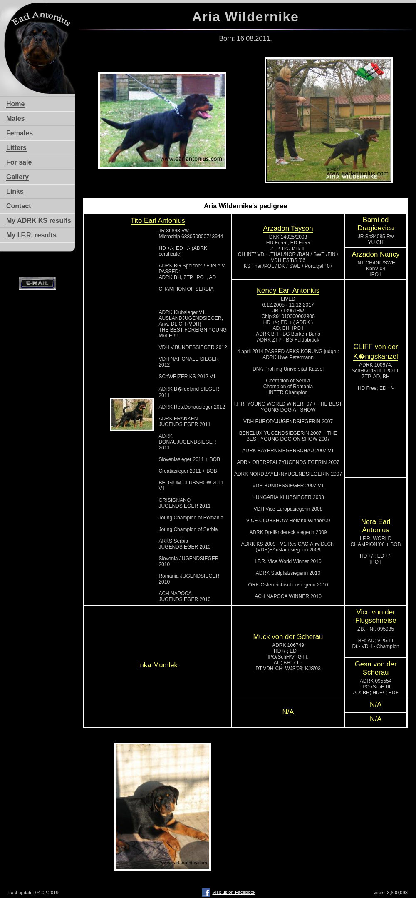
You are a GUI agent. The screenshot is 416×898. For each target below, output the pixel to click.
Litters (16, 147)
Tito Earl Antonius (158, 220)
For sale (19, 162)
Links (15, 191)
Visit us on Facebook (228, 892)
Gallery (17, 176)
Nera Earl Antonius (376, 526)
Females (19, 133)
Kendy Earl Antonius (288, 290)
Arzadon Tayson (288, 228)
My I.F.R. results (31, 235)
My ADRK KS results (38, 220)
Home (15, 103)
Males (15, 118)
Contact (18, 206)
